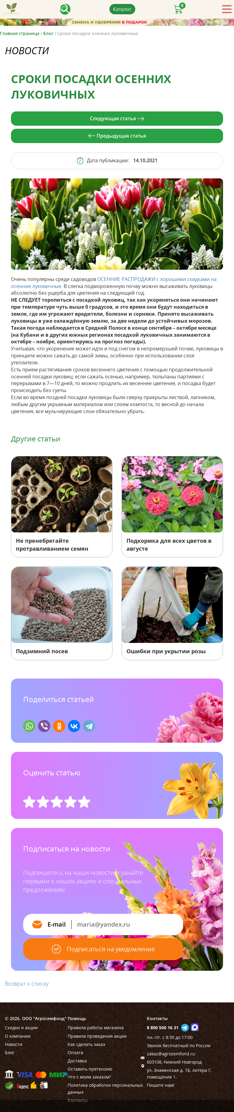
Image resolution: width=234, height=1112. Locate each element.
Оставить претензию (90, 1069)
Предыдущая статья (117, 135)
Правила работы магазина (96, 1027)
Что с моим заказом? (89, 1077)
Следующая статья (117, 118)
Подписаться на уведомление (103, 949)
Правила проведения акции (97, 1036)
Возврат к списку (26, 983)
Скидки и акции (21, 1027)
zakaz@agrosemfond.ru (171, 1054)
